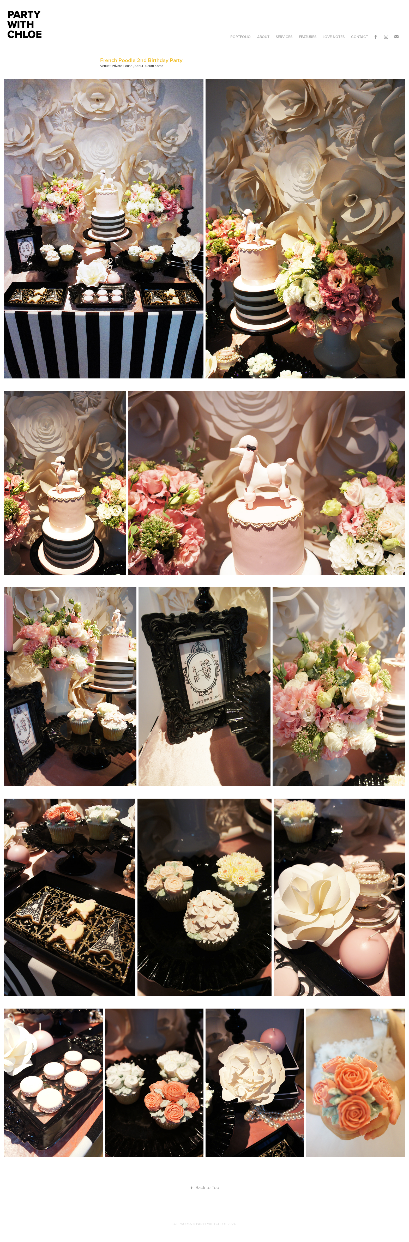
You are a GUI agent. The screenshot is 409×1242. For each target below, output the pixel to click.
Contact (359, 36)
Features (307, 36)
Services (284, 36)
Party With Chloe (25, 24)
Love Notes (334, 36)
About (263, 36)
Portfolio (240, 36)
